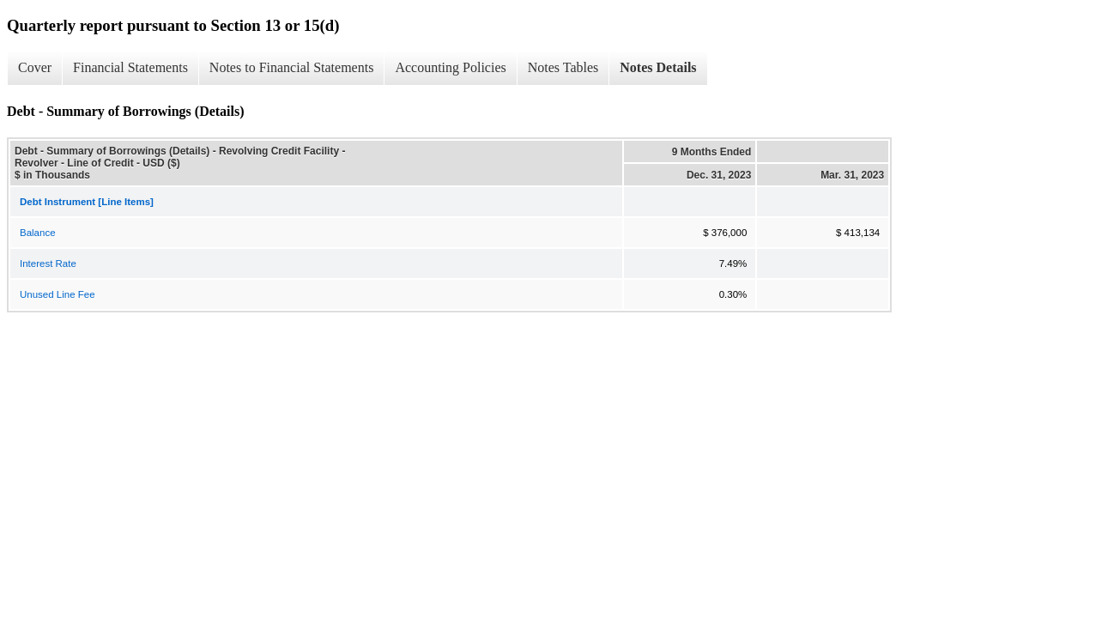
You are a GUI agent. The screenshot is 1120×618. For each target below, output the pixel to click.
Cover (34, 67)
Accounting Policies (450, 67)
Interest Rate (48, 263)
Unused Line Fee (57, 294)
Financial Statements (130, 67)
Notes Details (658, 67)
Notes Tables (563, 67)
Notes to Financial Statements (291, 67)
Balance (38, 232)
